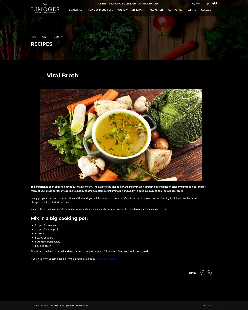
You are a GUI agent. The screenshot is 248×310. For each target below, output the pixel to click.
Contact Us (175, 9)
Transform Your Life (100, 9)
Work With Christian (130, 9)
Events (192, 9)
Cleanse (101, 3)
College (206, 9)
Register (196, 4)
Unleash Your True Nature (142, 3)
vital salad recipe (106, 258)
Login (206, 4)
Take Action (156, 9)
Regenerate (116, 3)
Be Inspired (75, 9)
